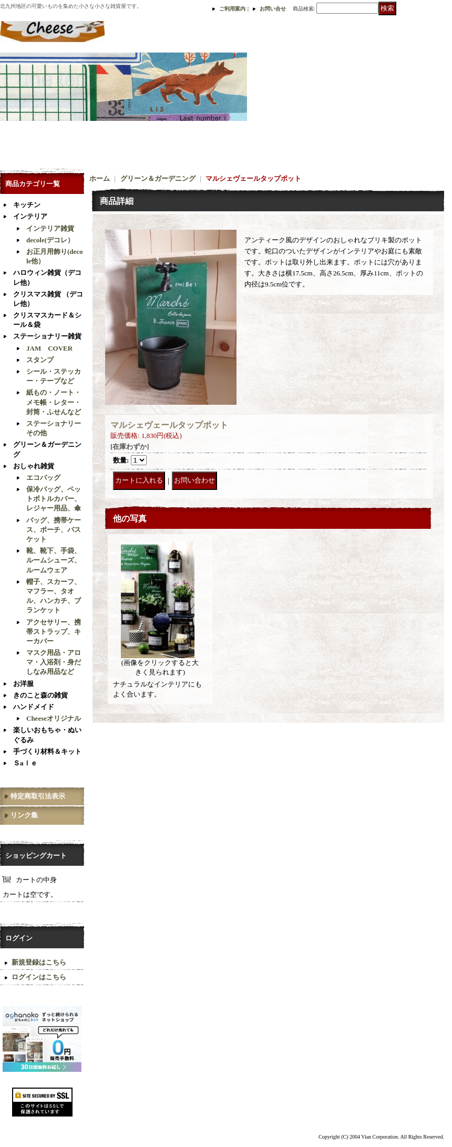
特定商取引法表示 (38, 796)
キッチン (26, 205)
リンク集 (24, 815)
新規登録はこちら (39, 962)
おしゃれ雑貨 (33, 466)
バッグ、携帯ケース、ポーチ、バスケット (53, 529)
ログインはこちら (39, 977)
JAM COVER (49, 348)
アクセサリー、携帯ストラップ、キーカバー (53, 631)
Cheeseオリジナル (53, 718)
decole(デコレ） (50, 240)
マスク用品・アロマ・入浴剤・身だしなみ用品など (53, 662)
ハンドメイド (33, 707)
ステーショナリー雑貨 (47, 336)
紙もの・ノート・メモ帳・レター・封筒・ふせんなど (53, 401)
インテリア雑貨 (50, 228)
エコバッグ (43, 478)
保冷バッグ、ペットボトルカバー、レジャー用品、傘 (53, 498)
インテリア (30, 216)
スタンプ (40, 360)
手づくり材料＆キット (47, 751)
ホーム (99, 178)
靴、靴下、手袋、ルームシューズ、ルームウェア (53, 560)
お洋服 (23, 684)
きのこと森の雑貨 (40, 695)
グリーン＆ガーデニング (158, 178)
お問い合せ (273, 9)
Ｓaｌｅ (25, 763)
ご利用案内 (232, 9)
